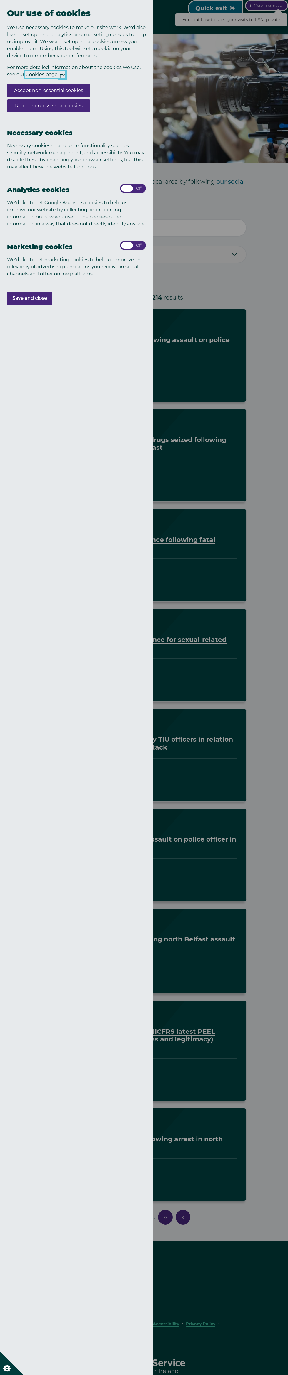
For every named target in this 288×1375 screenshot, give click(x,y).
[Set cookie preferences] (12, 1363)
